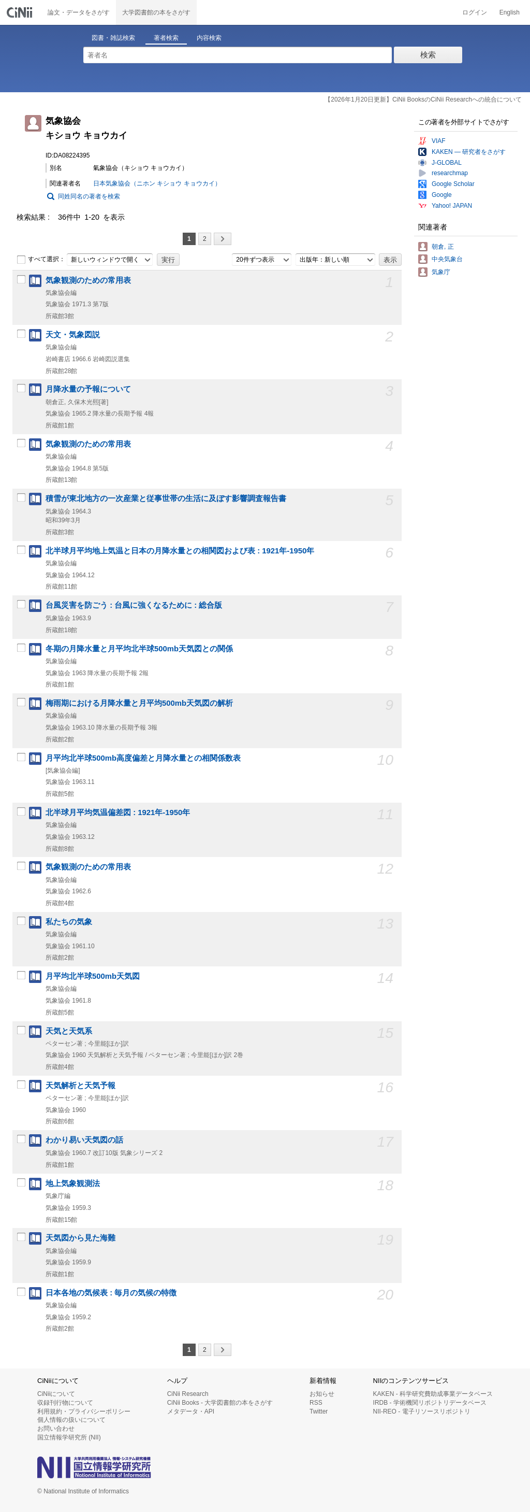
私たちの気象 (69, 922)
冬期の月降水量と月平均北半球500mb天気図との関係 (139, 649)
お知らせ (322, 1393)
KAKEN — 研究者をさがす (469, 151)
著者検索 (166, 37)
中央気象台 (447, 259)
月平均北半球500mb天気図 (93, 976)
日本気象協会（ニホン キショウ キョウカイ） (157, 183)
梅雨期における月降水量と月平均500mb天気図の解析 (139, 703)
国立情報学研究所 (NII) (69, 1437)
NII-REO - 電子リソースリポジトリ (421, 1411)
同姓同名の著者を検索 (89, 196)
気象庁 (441, 272)
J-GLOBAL (447, 162)
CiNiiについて (56, 1393)
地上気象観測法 (73, 1183)
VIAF (439, 141)
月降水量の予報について (88, 389)
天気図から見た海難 (80, 1238)
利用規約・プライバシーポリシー (83, 1411)
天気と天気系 (69, 1031)
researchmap (450, 173)
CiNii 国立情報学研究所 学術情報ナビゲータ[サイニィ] (20, 12)
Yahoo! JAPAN (452, 205)
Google (442, 194)
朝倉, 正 (443, 246)
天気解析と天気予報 (80, 1085)
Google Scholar (453, 184)
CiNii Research (188, 1393)
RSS (316, 1402)
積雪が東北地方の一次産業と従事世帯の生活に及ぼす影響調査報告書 (166, 498)
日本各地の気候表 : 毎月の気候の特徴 (111, 1293)
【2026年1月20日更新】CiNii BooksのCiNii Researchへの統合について (423, 99)
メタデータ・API (190, 1411)
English (509, 12)
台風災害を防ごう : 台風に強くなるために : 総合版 (134, 605)
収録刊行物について (65, 1402)
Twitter (319, 1411)
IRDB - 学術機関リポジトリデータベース (430, 1402)
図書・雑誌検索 (113, 37)
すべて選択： (41, 259)
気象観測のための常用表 (88, 280)
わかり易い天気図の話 (84, 1140)
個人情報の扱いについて (71, 1419)
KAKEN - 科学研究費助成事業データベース (433, 1393)
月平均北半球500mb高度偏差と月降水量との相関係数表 (143, 758)
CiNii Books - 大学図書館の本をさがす (220, 1402)
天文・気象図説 (73, 335)
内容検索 (209, 37)
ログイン (474, 12)
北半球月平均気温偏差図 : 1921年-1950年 (118, 812)
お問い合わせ (56, 1428)
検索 (428, 54)
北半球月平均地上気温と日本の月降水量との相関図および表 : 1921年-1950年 (180, 551)
